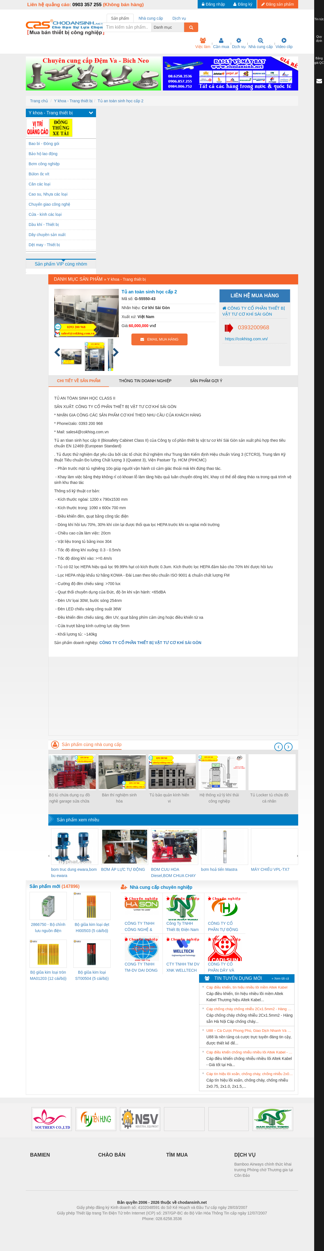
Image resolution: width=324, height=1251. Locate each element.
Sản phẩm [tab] (120, 18)
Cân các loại (39, 184)
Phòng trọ (126, 1227)
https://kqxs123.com (188, 1227)
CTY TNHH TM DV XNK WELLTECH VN (182, 967)
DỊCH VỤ (244, 1155)
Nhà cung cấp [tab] (151, 18)
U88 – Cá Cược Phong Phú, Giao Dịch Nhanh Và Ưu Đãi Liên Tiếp (249, 1030)
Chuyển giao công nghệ (49, 204)
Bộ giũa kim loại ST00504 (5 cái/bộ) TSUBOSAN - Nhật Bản (92, 976)
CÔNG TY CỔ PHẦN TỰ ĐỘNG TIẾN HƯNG (223, 927)
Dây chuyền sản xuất (47, 234)
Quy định (319, 39)
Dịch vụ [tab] (179, 18)
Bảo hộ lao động (43, 153)
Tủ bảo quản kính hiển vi (169, 798)
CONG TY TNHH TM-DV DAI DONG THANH (141, 967)
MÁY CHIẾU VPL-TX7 (270, 869)
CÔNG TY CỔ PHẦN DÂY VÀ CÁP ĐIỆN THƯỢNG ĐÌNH (222, 967)
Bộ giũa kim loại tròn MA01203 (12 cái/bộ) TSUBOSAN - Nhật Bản (48, 976)
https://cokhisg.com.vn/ (246, 338)
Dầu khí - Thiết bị (44, 224)
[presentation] (278, 747)
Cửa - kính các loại (45, 214)
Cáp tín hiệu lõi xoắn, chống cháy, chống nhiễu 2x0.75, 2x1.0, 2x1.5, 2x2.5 (249, 1074)
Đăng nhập (213, 4)
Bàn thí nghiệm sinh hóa (119, 798)
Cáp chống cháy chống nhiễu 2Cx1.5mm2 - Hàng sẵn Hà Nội (249, 1009)
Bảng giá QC (319, 60)
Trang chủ (39, 101)
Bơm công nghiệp (44, 164)
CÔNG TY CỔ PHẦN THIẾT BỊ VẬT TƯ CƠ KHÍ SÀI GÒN (253, 311)
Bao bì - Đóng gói (44, 143)
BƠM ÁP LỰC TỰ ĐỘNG (123, 869)
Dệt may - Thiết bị (44, 245)
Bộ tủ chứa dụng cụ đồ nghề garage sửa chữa (69, 798)
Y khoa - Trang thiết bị (73, 101)
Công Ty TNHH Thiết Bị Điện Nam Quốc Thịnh (182, 927)
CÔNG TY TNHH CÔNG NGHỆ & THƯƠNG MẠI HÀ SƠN (140, 927)
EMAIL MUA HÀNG (159, 339)
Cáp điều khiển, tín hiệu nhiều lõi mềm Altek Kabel (247, 987)
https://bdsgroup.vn (154, 1227)
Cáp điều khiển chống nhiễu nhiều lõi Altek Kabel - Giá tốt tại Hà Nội (249, 1052)
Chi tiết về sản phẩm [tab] (79, 381)
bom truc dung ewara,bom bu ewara (74, 872)
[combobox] (182, 27)
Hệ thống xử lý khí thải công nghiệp (219, 798)
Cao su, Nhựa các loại (48, 194)
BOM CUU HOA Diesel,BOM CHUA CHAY (173, 872)
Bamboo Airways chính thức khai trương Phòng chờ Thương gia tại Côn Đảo (263, 1170)
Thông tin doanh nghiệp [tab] (145, 381)
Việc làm (202, 43)
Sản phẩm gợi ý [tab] (206, 381)
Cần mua (221, 43)
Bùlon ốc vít (39, 174)
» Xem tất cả (280, 978)
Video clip (284, 43)
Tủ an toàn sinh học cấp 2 (120, 101)
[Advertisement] (173, 696)
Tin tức (319, 19)
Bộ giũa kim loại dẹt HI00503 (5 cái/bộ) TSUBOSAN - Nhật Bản (92, 928)
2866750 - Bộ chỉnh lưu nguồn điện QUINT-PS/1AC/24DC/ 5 (48, 928)
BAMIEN (40, 1155)
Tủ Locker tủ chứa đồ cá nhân (269, 798)
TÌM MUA (177, 1155)
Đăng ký (242, 4)
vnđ (153, 325)
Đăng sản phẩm (277, 4)
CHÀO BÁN (112, 1155)
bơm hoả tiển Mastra (219, 869)
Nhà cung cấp (260, 43)
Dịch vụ (239, 43)
